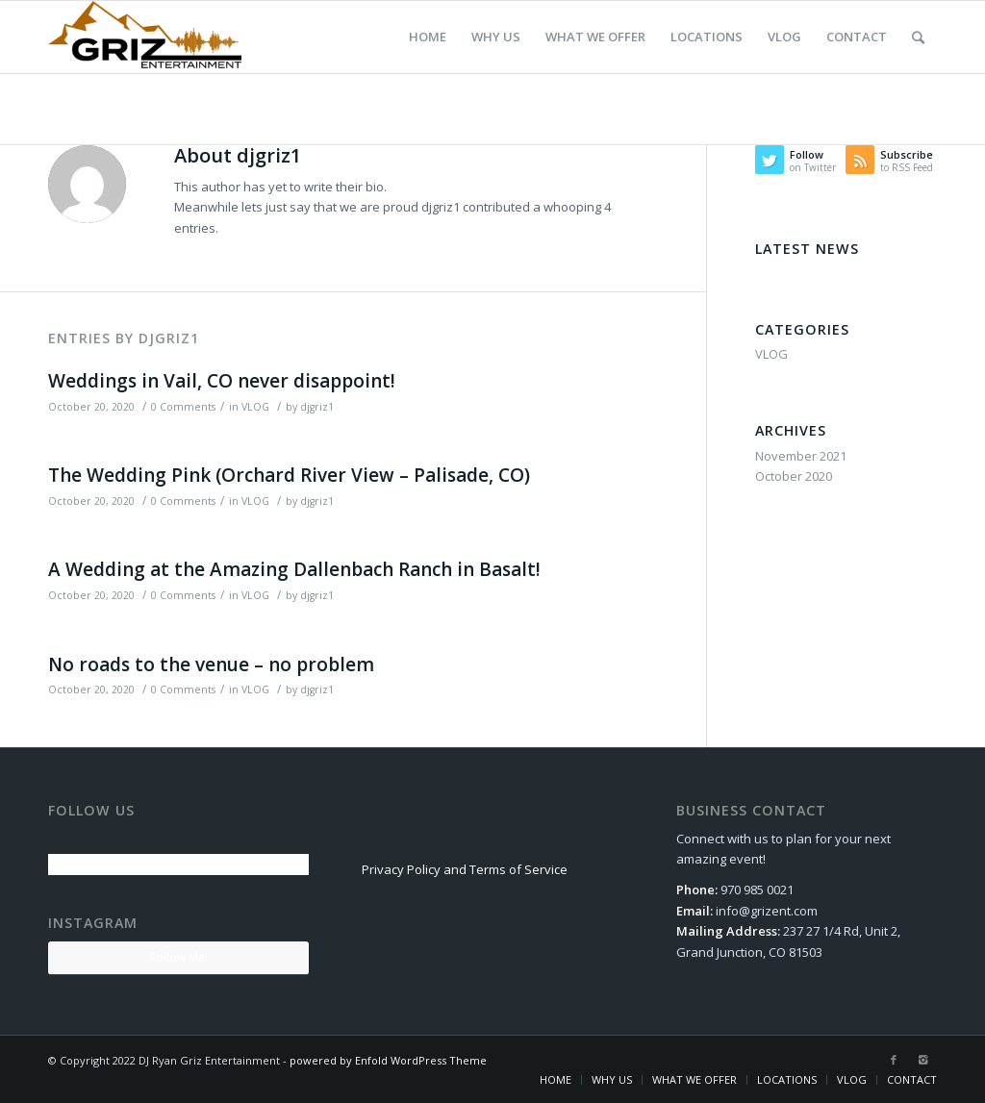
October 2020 (793, 476)
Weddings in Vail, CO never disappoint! (221, 380)
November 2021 (800, 455)
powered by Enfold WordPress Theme (388, 1060)
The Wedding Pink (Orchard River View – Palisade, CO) (289, 475)
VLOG (255, 407)
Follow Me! (179, 957)
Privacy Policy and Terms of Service (465, 869)
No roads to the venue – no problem (211, 664)
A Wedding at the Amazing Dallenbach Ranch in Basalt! (294, 569)
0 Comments (183, 407)
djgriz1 (317, 407)
